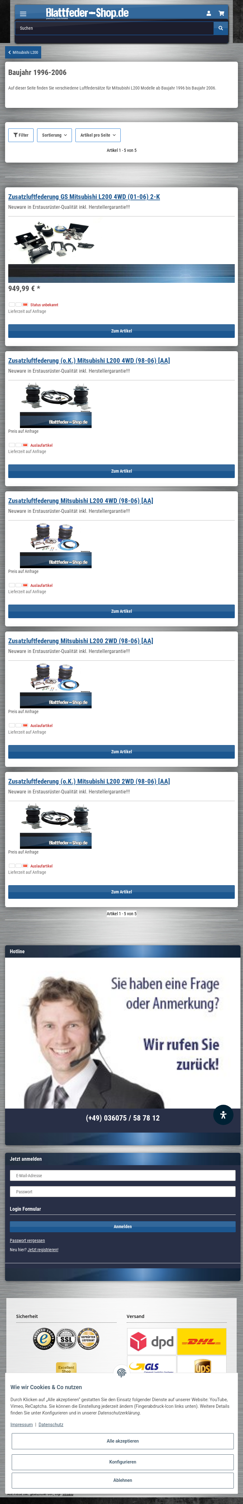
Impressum (21, 1424)
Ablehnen (122, 1480)
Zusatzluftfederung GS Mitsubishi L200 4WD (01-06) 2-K (84, 197)
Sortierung (51, 135)
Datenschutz (51, 1424)
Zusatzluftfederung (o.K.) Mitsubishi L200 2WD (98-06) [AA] (89, 781)
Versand (67, 1494)
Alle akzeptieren (123, 1441)
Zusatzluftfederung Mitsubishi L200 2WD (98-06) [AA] (80, 641)
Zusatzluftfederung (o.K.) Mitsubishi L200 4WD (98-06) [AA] (89, 360)
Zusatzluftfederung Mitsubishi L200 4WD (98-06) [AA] (80, 501)
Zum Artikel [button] (121, 330)
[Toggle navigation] (23, 11)
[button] (209, 13)
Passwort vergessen (27, 1240)
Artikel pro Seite (95, 135)
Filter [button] (21, 135)
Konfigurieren (122, 1461)
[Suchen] (114, 28)
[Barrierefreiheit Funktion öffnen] (223, 1115)
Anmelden (123, 1226)
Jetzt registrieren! (43, 1249)
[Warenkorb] (221, 13)
